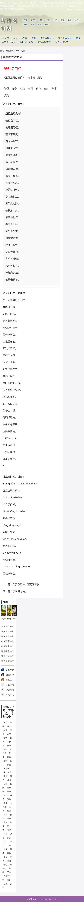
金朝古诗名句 (46, 6)
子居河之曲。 (20, 591)
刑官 (54, 88)
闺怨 (9, 799)
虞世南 (33, 20)
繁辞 (14, 88)
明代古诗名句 (73, 6)
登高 (5, 730)
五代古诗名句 (20, 6)
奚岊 (39, 24)
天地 (9, 872)
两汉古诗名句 (35, 3)
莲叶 (41, 20)
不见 (5, 857)
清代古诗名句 (44, 41)
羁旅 (5, 849)
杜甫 (5, 884)
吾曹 (25, 20)
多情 (5, 784)
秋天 (9, 765)
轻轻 (46, 24)
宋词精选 (7, 772)
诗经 (5, 842)
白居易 (7, 805)
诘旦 (6, 88)
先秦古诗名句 (22, 3)
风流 (5, 723)
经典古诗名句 (17, 9)
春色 (9, 880)
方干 (5, 834)
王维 (9, 792)
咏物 (2, 3)
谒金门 (7, 867)
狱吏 (38, 88)
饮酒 (5, 738)
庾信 (39, 77)
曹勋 (32, 24)
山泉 (76, 20)
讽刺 (5, 822)
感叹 (9, 811)
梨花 (5, 795)
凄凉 (9, 780)
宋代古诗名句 (33, 6)
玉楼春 (6, 769)
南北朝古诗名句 (63, 3)
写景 (9, 734)
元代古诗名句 (60, 6)
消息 (9, 819)
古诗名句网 (32, 899)
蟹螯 (62, 20)
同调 (25, 24)
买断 (48, 20)
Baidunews (80, 9)
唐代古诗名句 (7, 6)
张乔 (9, 838)
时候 (5, 749)
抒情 (7, 3)
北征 (55, 20)
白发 (9, 830)
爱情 (5, 761)
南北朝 (31, 77)
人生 (9, 845)
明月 (5, 815)
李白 (13, 3)
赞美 (5, 803)
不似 (5, 865)
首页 (2, 51)
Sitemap (70, 9)
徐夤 (9, 853)
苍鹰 (30, 88)
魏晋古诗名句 (49, 3)
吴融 (9, 746)
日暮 (9, 757)
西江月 (7, 751)
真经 (69, 20)
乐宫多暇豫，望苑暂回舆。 (27, 584)
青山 (9, 726)
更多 (79, 38)
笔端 (22, 88)
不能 (5, 776)
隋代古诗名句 (77, 3)
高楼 (9, 861)
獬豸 (46, 88)
